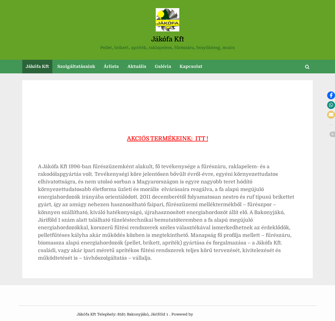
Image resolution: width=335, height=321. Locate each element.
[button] (331, 95)
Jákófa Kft (167, 39)
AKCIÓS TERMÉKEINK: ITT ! (167, 138)
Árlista (111, 66)
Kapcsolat (191, 66)
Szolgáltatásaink (76, 66)
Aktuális (136, 66)
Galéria (163, 66)
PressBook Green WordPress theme (226, 314)
